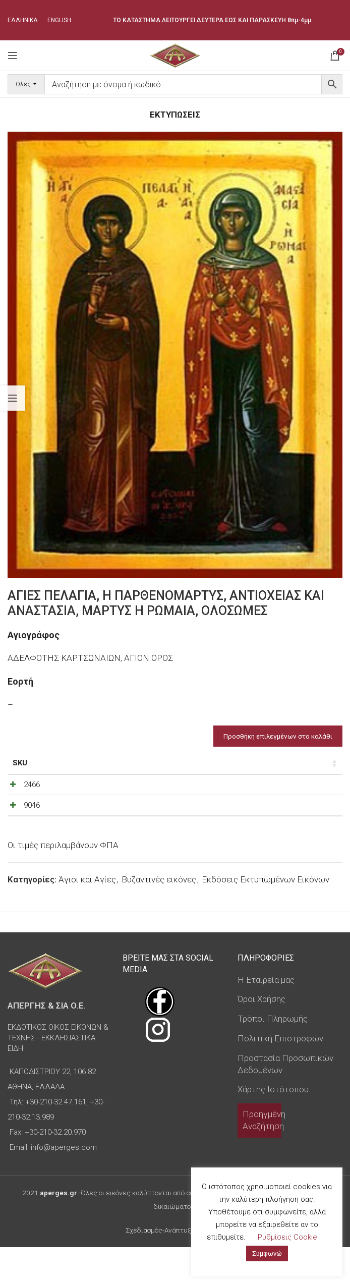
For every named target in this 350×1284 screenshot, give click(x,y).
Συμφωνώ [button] (267, 1253)
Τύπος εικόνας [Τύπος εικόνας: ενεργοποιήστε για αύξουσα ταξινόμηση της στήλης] (185, 768)
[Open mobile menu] (13, 55)
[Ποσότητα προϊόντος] (296, 798)
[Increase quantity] (312, 798)
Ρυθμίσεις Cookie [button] (287, 1237)
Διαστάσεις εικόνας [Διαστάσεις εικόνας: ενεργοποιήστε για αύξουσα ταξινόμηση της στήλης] (111, 768)
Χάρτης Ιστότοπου (273, 1127)
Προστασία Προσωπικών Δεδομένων (285, 1101)
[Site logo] (174, 54)
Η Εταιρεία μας (266, 1017)
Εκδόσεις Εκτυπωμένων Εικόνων (265, 917)
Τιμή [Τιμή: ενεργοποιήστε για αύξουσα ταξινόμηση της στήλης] (244, 762)
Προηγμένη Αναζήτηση (264, 1157)
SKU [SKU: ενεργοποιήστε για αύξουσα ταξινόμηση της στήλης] (20, 762)
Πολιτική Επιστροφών (280, 1076)
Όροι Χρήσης (261, 1036)
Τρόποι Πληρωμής (273, 1056)
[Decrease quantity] (279, 798)
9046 (32, 829)
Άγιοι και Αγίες (87, 917)
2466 (32, 795)
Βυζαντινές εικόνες (159, 917)
